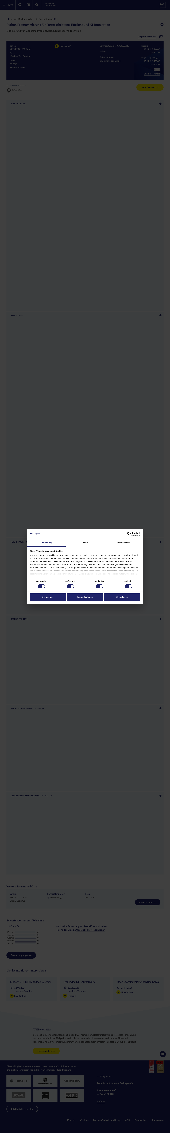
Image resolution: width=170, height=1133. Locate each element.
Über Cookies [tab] (123, 543)
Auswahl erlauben (85, 597)
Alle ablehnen (48, 597)
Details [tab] (85, 543)
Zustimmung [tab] (46, 543)
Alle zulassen (122, 597)
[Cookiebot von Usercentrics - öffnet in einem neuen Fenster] (129, 534)
